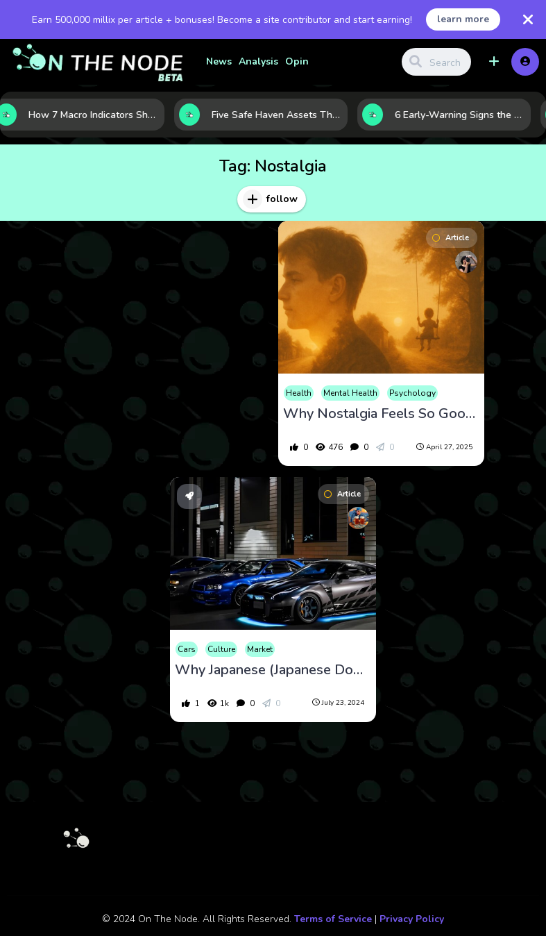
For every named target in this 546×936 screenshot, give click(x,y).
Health (299, 393)
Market (260, 649)
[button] (494, 62)
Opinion (304, 61)
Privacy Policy (411, 919)
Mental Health (350, 393)
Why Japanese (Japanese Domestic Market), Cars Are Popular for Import (273, 670)
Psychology (412, 393)
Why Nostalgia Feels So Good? (381, 414)
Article (450, 238)
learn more (463, 19)
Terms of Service (333, 919)
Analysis (258, 61)
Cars (187, 649)
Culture (221, 649)
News (219, 61)
